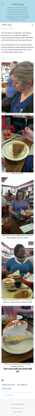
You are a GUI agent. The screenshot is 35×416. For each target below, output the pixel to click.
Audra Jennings (17, 4)
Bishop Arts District (8, 385)
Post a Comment (8, 395)
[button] (32, 25)
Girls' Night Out (22, 385)
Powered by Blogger (17, 404)
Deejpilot (21, 408)
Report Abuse (17, 412)
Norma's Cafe (6, 388)
